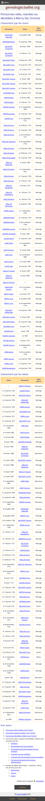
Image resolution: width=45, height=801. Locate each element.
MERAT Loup (8, 299)
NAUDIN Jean (8, 331)
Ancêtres (14, 743)
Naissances (15, 770)
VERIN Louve (8, 363)
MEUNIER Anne (8, 326)
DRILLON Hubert (9, 169)
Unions (13, 773)
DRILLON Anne (9, 125)
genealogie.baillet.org (22, 7)
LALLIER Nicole (9, 238)
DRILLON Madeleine (9, 186)
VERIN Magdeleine (8, 368)
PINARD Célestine (9, 336)
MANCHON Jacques (9, 288)
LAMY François (9, 250)
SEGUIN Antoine (9, 340)
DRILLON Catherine (9, 142)
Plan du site (22, 799)
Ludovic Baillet (21, 794)
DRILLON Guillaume (8, 163)
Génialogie (40, 781)
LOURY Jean (9, 266)
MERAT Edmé (8, 294)
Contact (32, 799)
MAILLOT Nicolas (9, 282)
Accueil (12, 799)
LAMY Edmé (9, 243)
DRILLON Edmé (8, 148)
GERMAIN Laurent (8, 229)
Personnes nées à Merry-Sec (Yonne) (19, 730)
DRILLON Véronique (9, 205)
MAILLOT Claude (9, 271)
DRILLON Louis (9, 181)
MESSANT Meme (9, 322)
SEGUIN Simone (9, 345)
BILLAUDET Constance (9, 47)
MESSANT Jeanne (9, 317)
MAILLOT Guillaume (8, 277)
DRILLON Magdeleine (8, 193)
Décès (13, 776)
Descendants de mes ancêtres (22, 746)
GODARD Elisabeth (9, 234)
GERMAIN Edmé (8, 218)
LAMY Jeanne (8, 262)
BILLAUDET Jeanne (8, 79)
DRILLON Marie (8, 199)
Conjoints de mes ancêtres (20, 754)
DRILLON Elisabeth (8, 158)
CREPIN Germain (9, 107)
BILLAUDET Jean (8, 65)
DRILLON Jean (9, 176)
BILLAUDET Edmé (9, 60)
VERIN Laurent (9, 359)
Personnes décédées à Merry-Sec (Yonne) (21, 736)
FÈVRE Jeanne (9, 211)
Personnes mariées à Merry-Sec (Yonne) (20, 733)
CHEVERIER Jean (9, 93)
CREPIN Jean (8, 118)
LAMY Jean (8, 255)
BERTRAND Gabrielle (9, 36)
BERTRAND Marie (9, 42)
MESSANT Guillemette (9, 311)
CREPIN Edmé (9, 98)
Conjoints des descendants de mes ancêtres (27, 757)
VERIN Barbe (8, 352)
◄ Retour (22, 787)
